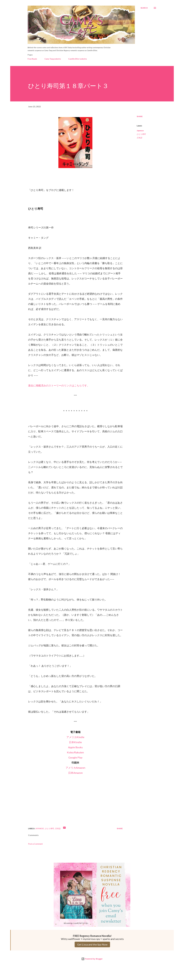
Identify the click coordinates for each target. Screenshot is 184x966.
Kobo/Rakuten (75, 752)
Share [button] (140, 116)
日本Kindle (75, 742)
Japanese (140, 130)
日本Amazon (75, 772)
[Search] (144, 8)
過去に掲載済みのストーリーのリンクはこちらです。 (58, 385)
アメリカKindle (75, 737)
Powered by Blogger (92, 959)
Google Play (75, 757)
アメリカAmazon (75, 767)
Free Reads (32, 59)
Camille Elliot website (77, 59)
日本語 (139, 138)
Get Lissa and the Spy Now (92, 944)
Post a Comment (35, 844)
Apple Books (75, 747)
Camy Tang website (52, 59)
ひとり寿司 (141, 134)
